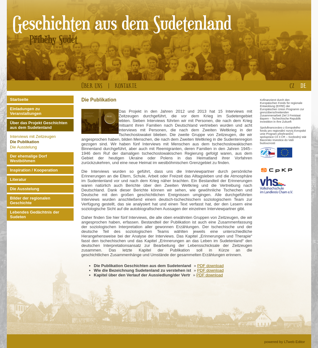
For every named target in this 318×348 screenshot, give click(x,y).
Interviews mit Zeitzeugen (33, 136)
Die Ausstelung (23, 147)
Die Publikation (24, 141)
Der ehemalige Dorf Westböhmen (28, 158)
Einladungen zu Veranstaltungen (25, 111)
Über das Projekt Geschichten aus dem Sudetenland (38, 125)
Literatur (18, 179)
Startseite (19, 99)
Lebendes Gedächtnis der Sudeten (34, 214)
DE (304, 85)
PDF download (210, 265)
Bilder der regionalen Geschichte (30, 200)
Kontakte (126, 85)
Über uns (91, 85)
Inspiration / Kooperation (34, 170)
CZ (292, 85)
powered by (284, 342)
